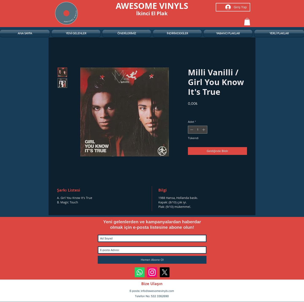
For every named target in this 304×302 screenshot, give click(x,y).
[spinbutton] (197, 129)
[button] (247, 21)
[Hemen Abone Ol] (152, 260)
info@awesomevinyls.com (157, 290)
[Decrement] (191, 129)
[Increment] (204, 129)
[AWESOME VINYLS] (152, 5)
